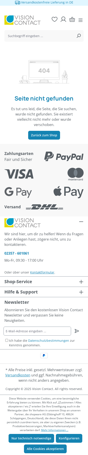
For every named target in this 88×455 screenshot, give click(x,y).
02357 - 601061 (16, 253)
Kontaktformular (42, 272)
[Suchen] (78, 36)
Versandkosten (17, 375)
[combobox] (39, 36)
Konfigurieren (69, 438)
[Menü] (80, 20)
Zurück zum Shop (44, 135)
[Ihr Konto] (63, 19)
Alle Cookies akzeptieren (45, 449)
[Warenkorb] (72, 19)
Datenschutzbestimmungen (48, 340)
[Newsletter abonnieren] (77, 331)
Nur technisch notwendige (31, 438)
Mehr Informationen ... (54, 430)
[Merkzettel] (54, 19)
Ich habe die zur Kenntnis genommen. (42, 342)
